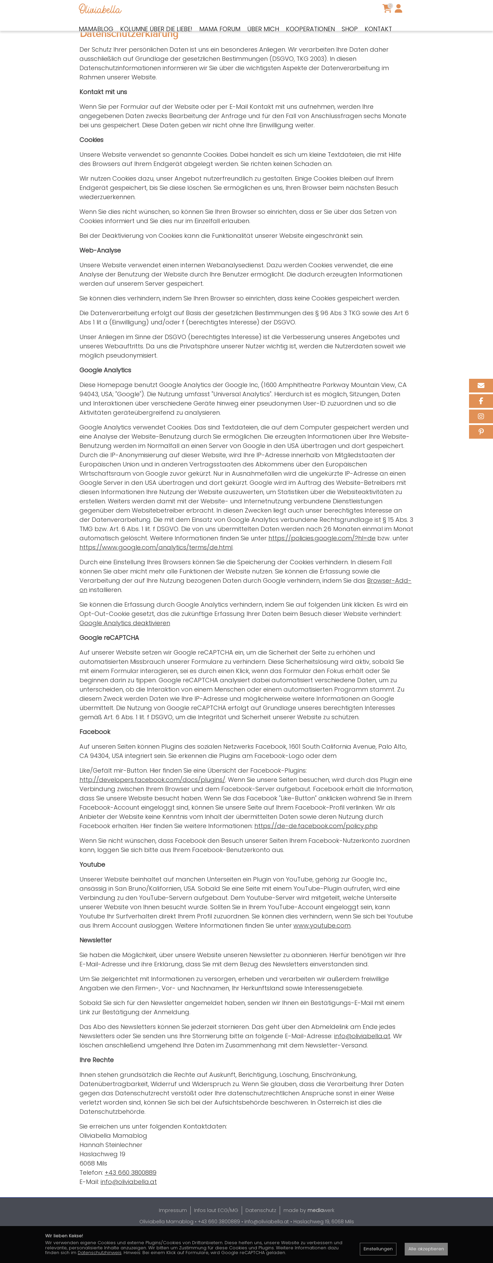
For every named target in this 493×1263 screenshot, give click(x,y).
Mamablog (96, 29)
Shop (350, 29)
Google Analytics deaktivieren (124, 647)
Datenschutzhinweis (100, 1252)
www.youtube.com (322, 949)
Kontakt (378, 29)
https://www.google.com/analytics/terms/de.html (155, 571)
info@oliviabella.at (362, 1060)
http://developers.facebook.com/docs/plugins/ (152, 803)
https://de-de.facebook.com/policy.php (316, 850)
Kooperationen (310, 29)
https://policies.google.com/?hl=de (322, 562)
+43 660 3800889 (130, 1196)
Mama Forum (219, 29)
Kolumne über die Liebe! (156, 29)
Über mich (263, 29)
